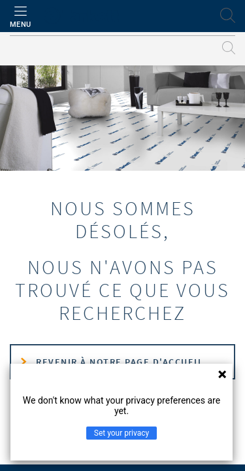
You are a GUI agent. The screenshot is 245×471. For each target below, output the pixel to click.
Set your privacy (121, 433)
